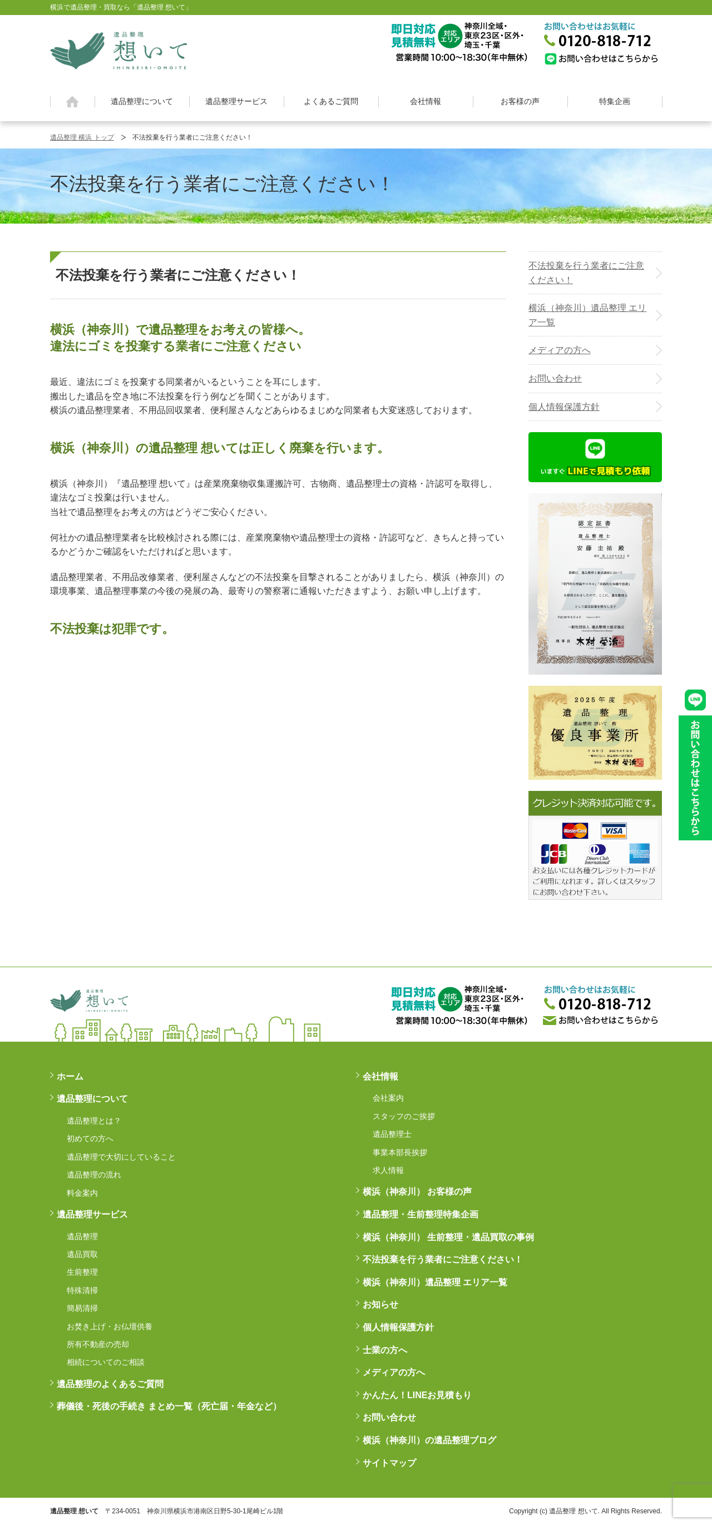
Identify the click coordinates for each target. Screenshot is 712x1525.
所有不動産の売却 (98, 1344)
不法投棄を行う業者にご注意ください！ (586, 273)
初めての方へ (90, 1138)
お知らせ (380, 1304)
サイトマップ (389, 1463)
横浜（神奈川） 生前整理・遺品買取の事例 (448, 1237)
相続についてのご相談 (106, 1362)
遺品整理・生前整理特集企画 (420, 1214)
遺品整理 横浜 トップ (82, 137)
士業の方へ (385, 1350)
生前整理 (82, 1271)
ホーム (73, 102)
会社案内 (388, 1097)
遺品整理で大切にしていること (121, 1156)
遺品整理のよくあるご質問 (110, 1384)
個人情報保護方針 (564, 407)
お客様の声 (520, 101)
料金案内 (82, 1193)
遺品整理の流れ (94, 1174)
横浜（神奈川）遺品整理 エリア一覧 (587, 315)
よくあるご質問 (331, 101)
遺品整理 (82, 1236)
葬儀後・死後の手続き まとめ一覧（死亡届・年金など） (169, 1406)
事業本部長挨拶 (400, 1152)
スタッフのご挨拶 (404, 1116)
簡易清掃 (82, 1308)
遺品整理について (142, 101)
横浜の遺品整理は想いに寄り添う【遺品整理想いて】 (118, 49)
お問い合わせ (555, 378)
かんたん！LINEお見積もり (417, 1395)
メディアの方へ (559, 350)
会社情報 (425, 101)
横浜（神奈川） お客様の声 (417, 1191)
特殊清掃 (82, 1290)
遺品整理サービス (236, 101)
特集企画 (614, 101)
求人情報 (388, 1170)
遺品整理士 (392, 1134)
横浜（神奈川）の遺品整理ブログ (429, 1440)
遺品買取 (82, 1254)
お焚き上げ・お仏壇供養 (109, 1326)
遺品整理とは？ (94, 1120)
